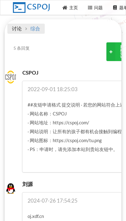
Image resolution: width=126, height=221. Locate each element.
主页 (70, 7)
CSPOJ (30, 72)
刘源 (27, 184)
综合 (35, 28)
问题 (95, 7)
